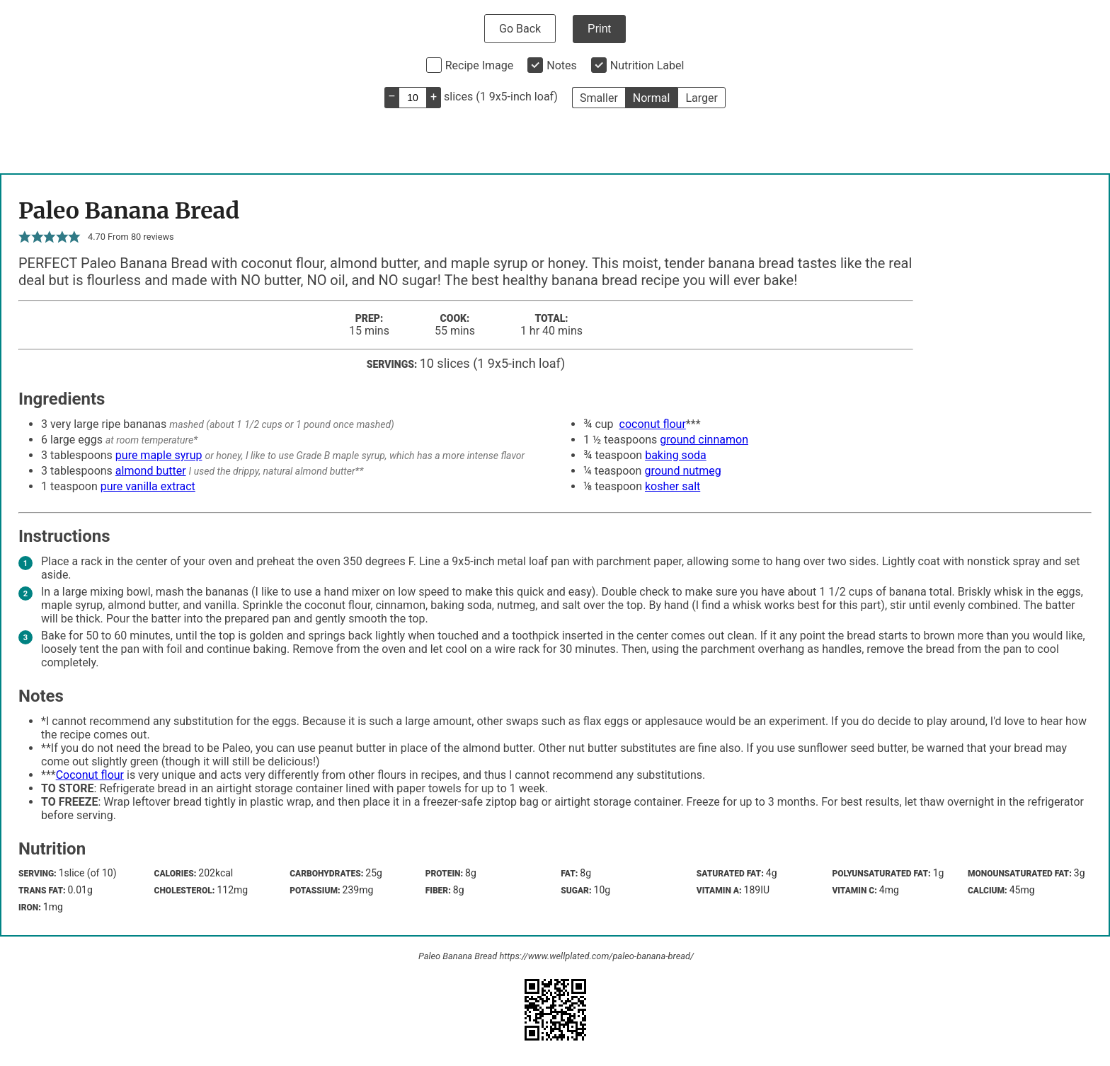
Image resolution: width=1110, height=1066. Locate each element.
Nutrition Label (647, 65)
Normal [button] (651, 98)
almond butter (150, 470)
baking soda (675, 455)
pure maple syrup (158, 455)
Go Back (520, 28)
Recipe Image (479, 65)
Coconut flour (90, 775)
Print (599, 29)
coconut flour (652, 424)
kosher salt (672, 486)
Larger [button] (701, 98)
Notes (562, 65)
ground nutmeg (682, 470)
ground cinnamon (704, 439)
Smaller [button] (599, 98)
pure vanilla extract (148, 486)
